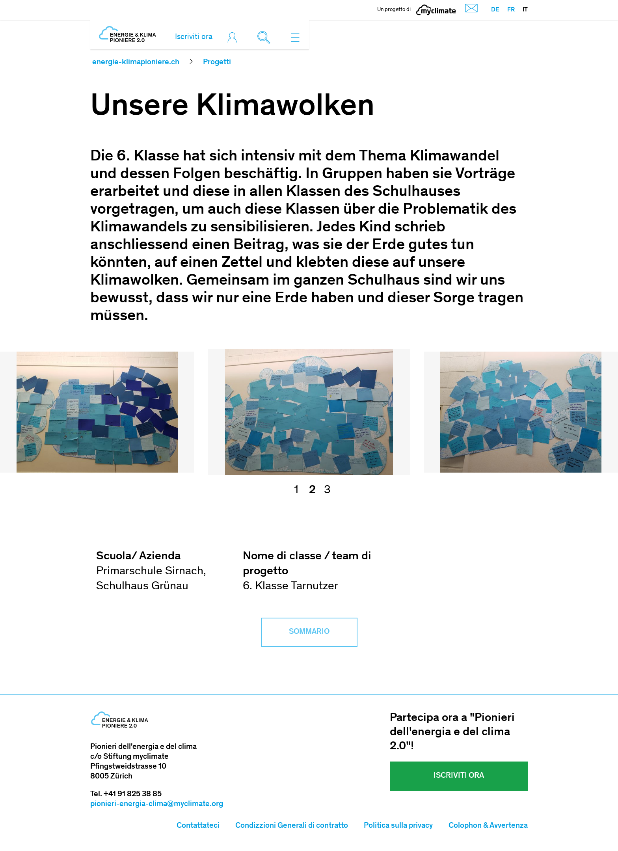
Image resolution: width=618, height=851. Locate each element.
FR (511, 10)
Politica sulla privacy (398, 826)
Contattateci (198, 826)
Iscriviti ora (193, 37)
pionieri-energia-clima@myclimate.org (156, 804)
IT (525, 10)
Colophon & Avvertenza (488, 826)
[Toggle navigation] (295, 37)
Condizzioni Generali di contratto (291, 826)
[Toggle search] (265, 37)
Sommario (309, 632)
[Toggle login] (234, 37)
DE (495, 10)
